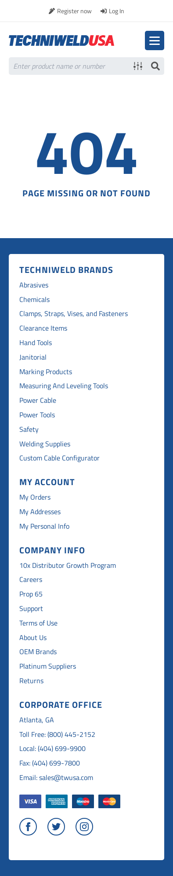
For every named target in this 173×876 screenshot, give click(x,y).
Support (31, 608)
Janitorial (33, 357)
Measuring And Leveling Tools (63, 385)
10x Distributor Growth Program (67, 565)
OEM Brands (38, 651)
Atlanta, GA (36, 720)
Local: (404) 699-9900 (52, 748)
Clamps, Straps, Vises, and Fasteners (73, 313)
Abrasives (33, 285)
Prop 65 (31, 594)
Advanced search (138, 66)
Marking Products (45, 371)
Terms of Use (38, 623)
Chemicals (34, 299)
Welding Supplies (44, 444)
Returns (31, 680)
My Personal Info (44, 526)
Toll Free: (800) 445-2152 (57, 734)
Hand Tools (35, 342)
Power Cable (37, 400)
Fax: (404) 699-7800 (49, 763)
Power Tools (37, 415)
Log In (116, 10)
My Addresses (40, 511)
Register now (74, 10)
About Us (33, 637)
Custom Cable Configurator (59, 458)
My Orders (34, 497)
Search (155, 66)
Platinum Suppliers (47, 666)
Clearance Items (43, 328)
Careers (30, 579)
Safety (29, 429)
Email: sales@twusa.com (56, 777)
